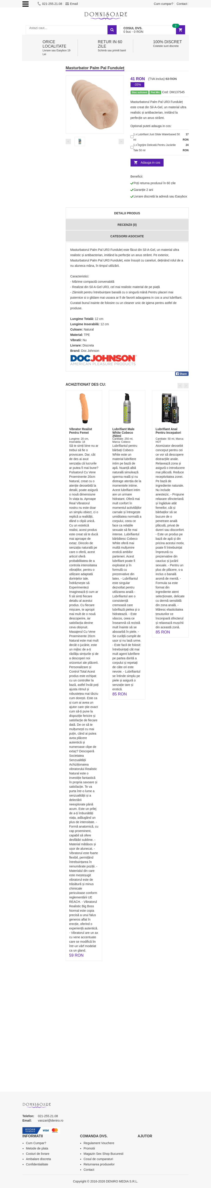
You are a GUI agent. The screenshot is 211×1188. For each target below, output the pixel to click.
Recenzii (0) (127, 224)
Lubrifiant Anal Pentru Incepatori (168, 430)
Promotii (89, 1148)
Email (71, 4)
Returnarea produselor (99, 1164)
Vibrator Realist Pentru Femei (80, 430)
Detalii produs (127, 213)
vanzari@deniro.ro (50, 1120)
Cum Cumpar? (36, 1143)
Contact (182, 4)
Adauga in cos (150, 162)
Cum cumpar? (163, 4)
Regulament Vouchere (99, 1143)
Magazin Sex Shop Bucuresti (103, 1153)
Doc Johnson (90, 350)
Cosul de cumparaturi (98, 1159)
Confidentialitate (37, 1164)
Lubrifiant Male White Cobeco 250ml (123, 432)
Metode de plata (37, 1148)
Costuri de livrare (37, 1153)
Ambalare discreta (38, 1159)
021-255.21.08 (49, 4)
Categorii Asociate (127, 236)
